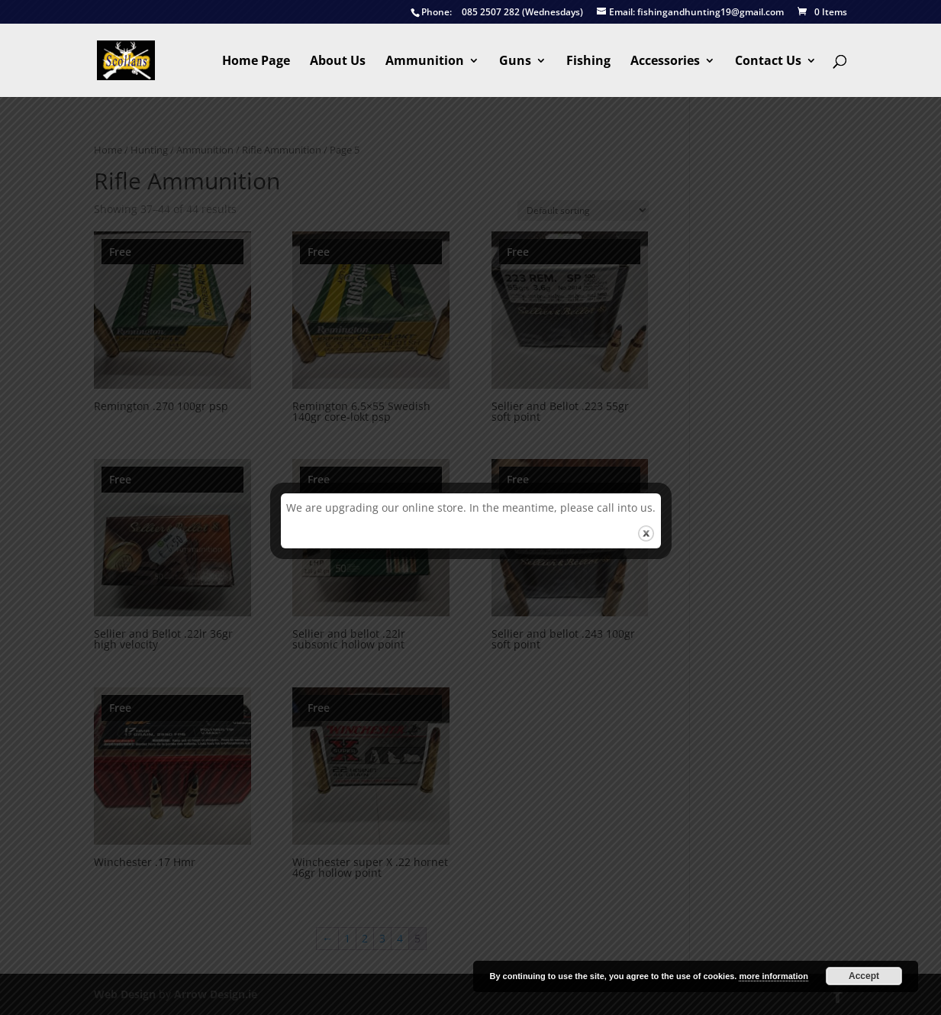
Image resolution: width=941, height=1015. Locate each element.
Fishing (588, 62)
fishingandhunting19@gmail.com (690, 12)
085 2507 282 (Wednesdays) (497, 12)
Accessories (665, 62)
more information (773, 976)
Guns (515, 62)
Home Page (256, 62)
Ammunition (424, 62)
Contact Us (768, 62)
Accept (864, 976)
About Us (338, 62)
